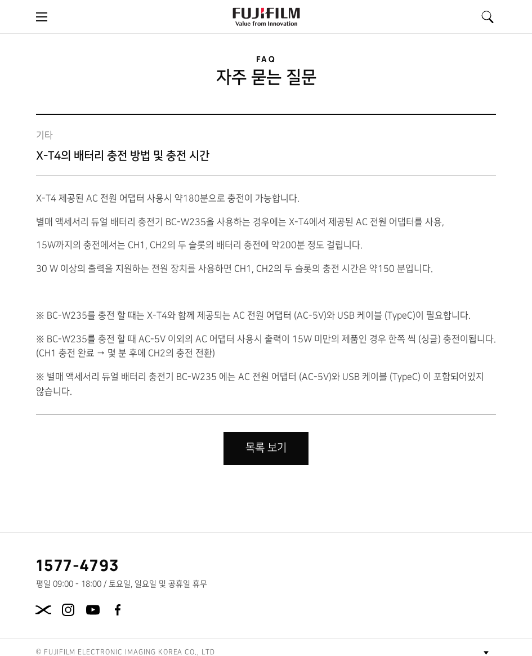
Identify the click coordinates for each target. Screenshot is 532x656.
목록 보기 (266, 448)
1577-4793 (78, 564)
